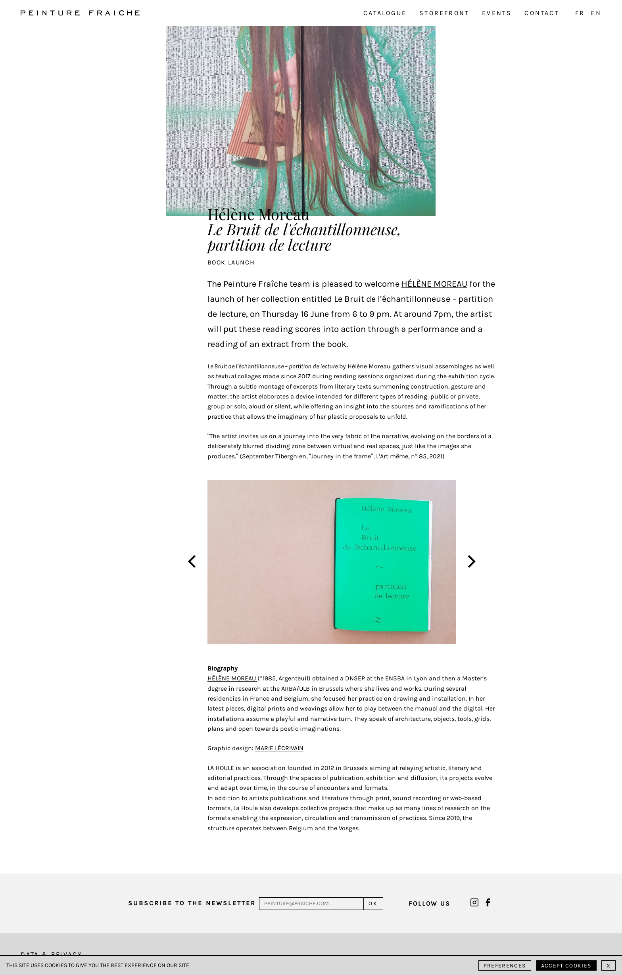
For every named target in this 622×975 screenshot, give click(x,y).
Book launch (231, 262)
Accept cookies (566, 966)
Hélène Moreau (434, 283)
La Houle (221, 768)
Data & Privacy (51, 954)
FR (580, 13)
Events (497, 13)
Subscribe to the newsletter (192, 903)
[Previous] (192, 562)
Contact (541, 13)
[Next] (470, 562)
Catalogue (385, 13)
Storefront (444, 13)
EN (596, 13)
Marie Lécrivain (279, 748)
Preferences (505, 966)
